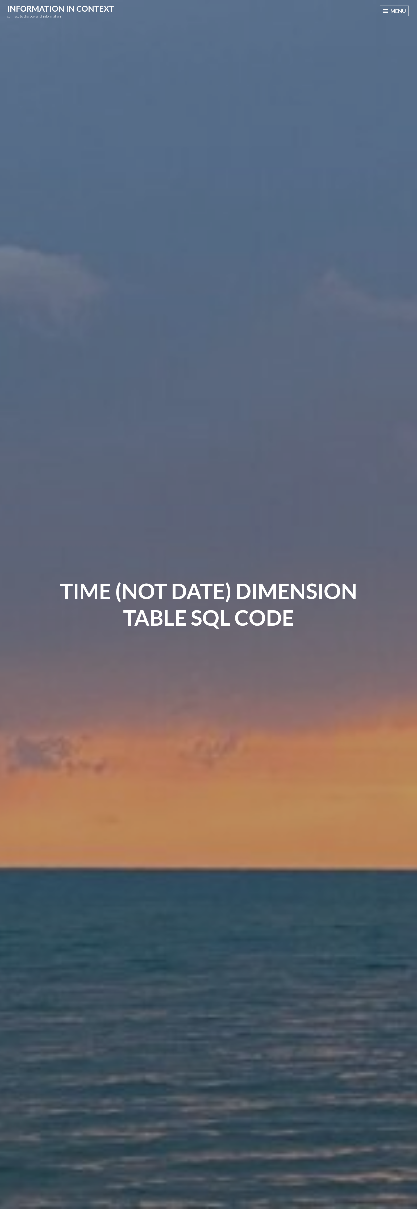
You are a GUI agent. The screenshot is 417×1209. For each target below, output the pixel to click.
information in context (60, 8)
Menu (394, 11)
